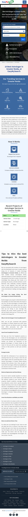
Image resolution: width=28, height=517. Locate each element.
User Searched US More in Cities (9, 441)
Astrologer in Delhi (6, 456)
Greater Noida (9, 62)
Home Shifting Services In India (10, 476)
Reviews (16, 491)
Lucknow (10, 503)
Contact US (21, 491)
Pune (13, 500)
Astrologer (17, 62)
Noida (17, 502)
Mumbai (9, 500)
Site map (14, 493)
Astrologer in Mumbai (7, 454)
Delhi (5, 500)
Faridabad (21, 502)
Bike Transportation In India (9, 481)
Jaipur (21, 500)
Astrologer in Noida (6, 448)
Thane (18, 503)
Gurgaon (17, 500)
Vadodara (10, 505)
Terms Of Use (8, 493)
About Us (9, 491)
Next (23, 39)
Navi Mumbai (6, 502)
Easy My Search (9, 510)
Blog (13, 491)
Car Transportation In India (9, 483)
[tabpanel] (14, 453)
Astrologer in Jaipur (6, 461)
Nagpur (14, 503)
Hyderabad (23, 503)
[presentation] (1, 231)
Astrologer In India (7, 479)
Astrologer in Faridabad (7, 446)
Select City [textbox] (6, 6)
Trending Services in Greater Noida (10, 467)
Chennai (15, 505)
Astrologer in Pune (6, 459)
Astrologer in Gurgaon (7, 451)
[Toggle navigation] (25, 2)
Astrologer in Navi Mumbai (8, 464)
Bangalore (12, 502)
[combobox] (4, 6)
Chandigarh (4, 503)
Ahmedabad (20, 505)
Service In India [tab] (7, 471)
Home (3, 62)
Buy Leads (19, 493)
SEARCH (24, 6)
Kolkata (5, 505)
